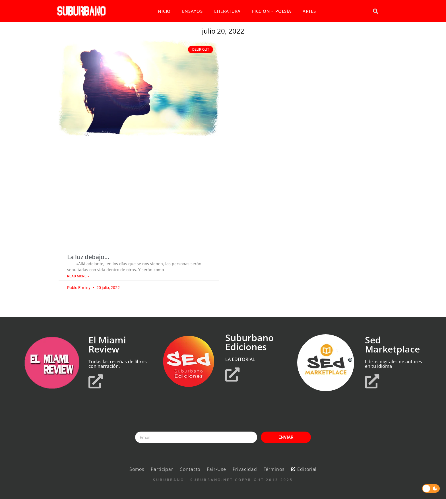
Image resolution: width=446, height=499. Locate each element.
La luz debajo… (88, 257)
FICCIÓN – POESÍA (271, 11)
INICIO (163, 11)
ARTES (309, 11)
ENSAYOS (192, 11)
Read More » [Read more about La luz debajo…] (78, 276)
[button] (375, 11)
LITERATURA (227, 11)
